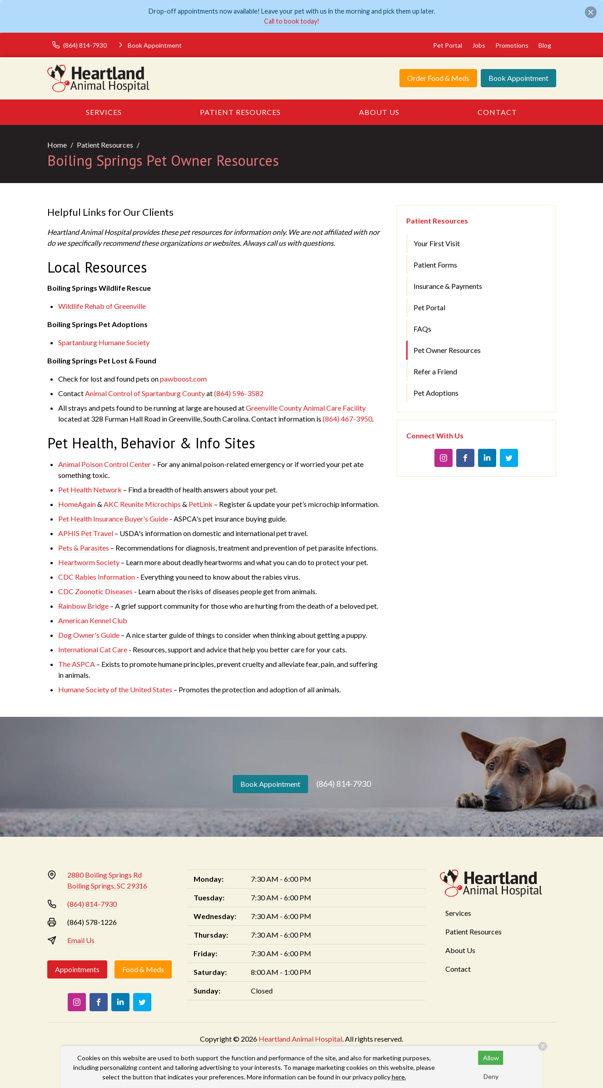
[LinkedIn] (487, 458)
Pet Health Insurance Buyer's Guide (113, 518)
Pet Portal (447, 45)
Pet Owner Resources (447, 350)
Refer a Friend (435, 371)
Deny (490, 1076)
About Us (379, 112)
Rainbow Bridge (83, 605)
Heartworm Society (89, 562)
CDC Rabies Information (96, 576)
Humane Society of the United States (115, 689)
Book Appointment (518, 78)
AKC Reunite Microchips (142, 504)
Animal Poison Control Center (104, 464)
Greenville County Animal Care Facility (306, 407)
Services (104, 112)
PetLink (201, 504)
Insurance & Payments (448, 286)
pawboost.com (183, 378)
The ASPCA (76, 664)
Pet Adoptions (436, 392)
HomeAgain (77, 504)
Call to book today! (291, 21)
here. (399, 1077)
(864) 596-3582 (239, 393)
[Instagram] (443, 458)
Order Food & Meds (438, 78)
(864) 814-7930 (343, 784)
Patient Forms (435, 264)
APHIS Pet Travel (85, 533)
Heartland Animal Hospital (300, 1038)
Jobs (478, 45)
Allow (491, 1058)
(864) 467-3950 (347, 418)
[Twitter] (509, 458)
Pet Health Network (90, 489)
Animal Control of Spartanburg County (145, 393)
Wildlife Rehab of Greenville (102, 306)
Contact (497, 112)
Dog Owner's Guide (89, 635)
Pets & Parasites (84, 547)
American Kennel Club (92, 620)
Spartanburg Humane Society (104, 342)
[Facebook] (465, 458)
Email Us (81, 940)
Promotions (511, 45)
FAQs (422, 328)
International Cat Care (92, 649)
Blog (544, 45)
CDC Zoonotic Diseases (95, 591)
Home (57, 144)
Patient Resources (240, 112)
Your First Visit (437, 243)
